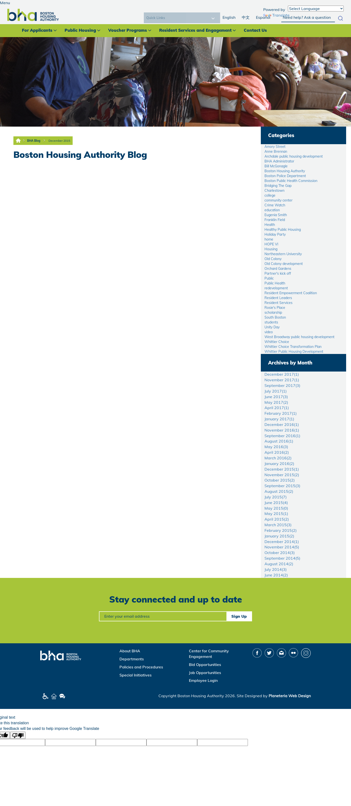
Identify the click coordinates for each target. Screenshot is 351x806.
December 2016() (281, 424)
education (272, 210)
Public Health (274, 283)
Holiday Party (275, 234)
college (269, 195)
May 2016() (276, 446)
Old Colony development (283, 264)
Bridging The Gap (278, 185)
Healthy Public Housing (282, 229)
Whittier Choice (276, 342)
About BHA (129, 650)
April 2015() (276, 519)
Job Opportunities (205, 672)
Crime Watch (274, 205)
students (271, 322)
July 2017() (275, 391)
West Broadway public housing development (299, 337)
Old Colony (273, 259)
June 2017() (276, 396)
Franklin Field (274, 220)
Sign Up (239, 616)
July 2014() (275, 569)
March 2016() (278, 457)
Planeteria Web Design (290, 695)
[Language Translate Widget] (316, 8)
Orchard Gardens (277, 268)
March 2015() (278, 524)
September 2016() (282, 435)
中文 (246, 17)
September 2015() (282, 485)
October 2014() (279, 552)
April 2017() (276, 407)
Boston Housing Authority (284, 171)
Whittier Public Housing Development (293, 351)
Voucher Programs (127, 30)
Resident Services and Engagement (195, 30)
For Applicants (37, 30)
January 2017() (279, 418)
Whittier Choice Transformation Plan (293, 346)
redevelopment (276, 288)
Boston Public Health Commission (290, 181)
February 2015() (280, 530)
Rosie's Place (274, 307)
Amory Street (274, 146)
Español (263, 17)
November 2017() (281, 379)
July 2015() (275, 496)
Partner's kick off (277, 273)
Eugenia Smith (275, 215)
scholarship (273, 312)
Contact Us (255, 30)
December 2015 (59, 140)
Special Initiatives (135, 675)
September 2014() (282, 558)
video (268, 332)
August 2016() (278, 441)
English (229, 17)
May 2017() (276, 402)
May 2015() (276, 508)
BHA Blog (33, 140)
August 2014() (278, 563)
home (268, 239)
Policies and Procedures (141, 667)
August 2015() (278, 491)
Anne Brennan (275, 151)
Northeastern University (283, 254)
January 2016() (279, 463)
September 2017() (282, 385)
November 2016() (281, 430)
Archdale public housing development (293, 156)
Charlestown (274, 190)
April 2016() (276, 452)
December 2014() (281, 541)
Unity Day (272, 327)
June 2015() (276, 502)
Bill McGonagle (276, 166)
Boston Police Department (285, 176)
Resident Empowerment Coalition (290, 293)
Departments (131, 658)
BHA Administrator (279, 161)
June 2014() (276, 575)
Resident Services (278, 303)
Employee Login (203, 680)
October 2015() (279, 480)
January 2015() (279, 536)
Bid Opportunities (205, 664)
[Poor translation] (18, 735)
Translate (276, 15)
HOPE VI (271, 244)
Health (269, 224)
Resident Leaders (278, 298)
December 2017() (281, 374)
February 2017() (280, 413)
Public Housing (80, 30)
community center (278, 200)
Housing (270, 249)
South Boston (275, 317)
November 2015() (281, 474)
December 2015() (281, 469)
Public (269, 278)
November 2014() (281, 546)
